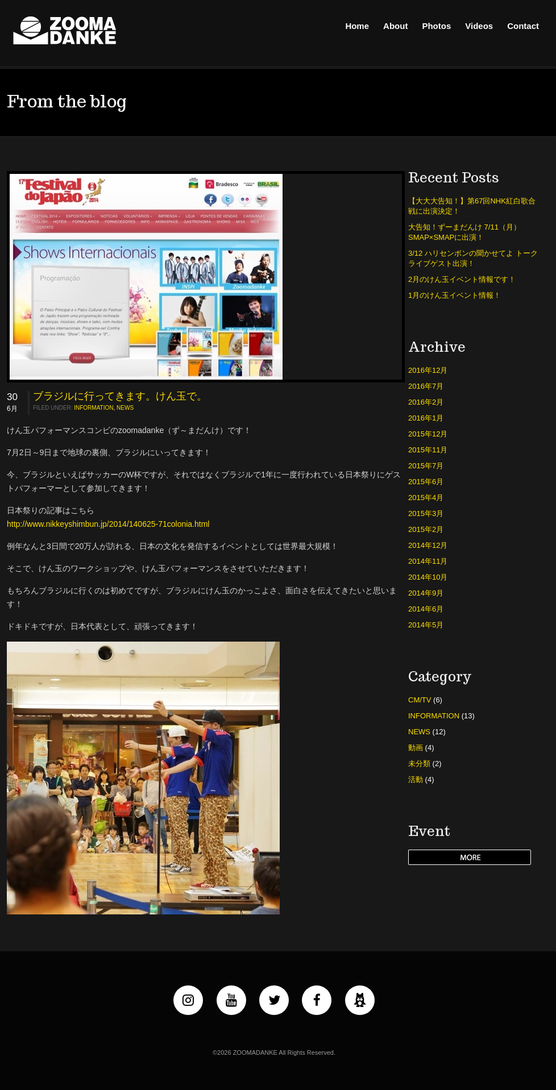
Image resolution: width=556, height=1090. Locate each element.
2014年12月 (427, 545)
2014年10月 (427, 577)
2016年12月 (427, 370)
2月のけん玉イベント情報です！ (462, 279)
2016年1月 (425, 418)
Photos (436, 26)
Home (357, 26)
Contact (523, 26)
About (395, 26)
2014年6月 (425, 609)
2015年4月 (425, 497)
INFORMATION (93, 408)
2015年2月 (425, 529)
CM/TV (419, 700)
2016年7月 (425, 386)
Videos (479, 26)
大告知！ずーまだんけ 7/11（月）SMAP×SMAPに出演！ (464, 232)
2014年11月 (427, 561)
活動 (415, 779)
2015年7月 (425, 465)
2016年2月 (425, 402)
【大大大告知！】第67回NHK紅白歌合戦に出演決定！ (472, 206)
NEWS (125, 408)
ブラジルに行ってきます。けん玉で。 (120, 396)
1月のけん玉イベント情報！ (454, 295)
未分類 (419, 763)
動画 (415, 747)
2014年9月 (425, 593)
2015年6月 (425, 481)
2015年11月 (427, 450)
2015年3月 (425, 513)
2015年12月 (427, 434)
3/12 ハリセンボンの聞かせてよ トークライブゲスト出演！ (473, 258)
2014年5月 (425, 625)
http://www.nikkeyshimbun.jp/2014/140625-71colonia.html (108, 524)
